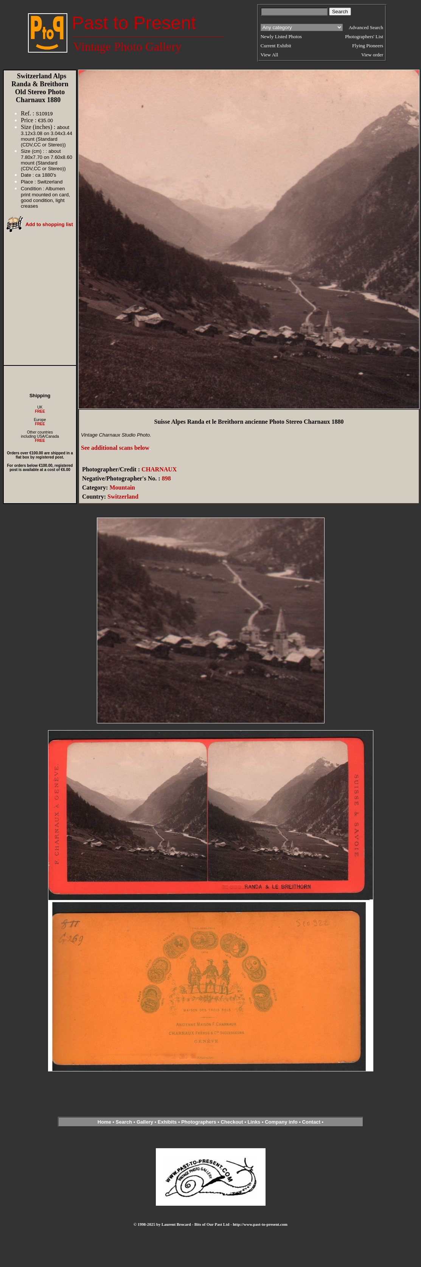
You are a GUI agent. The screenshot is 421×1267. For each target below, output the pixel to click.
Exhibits (167, 1122)
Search (124, 1122)
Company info (282, 1122)
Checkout (232, 1122)
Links (253, 1122)
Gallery (145, 1122)
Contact (311, 1122)
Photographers (198, 1122)
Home (104, 1122)
